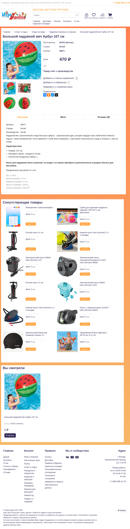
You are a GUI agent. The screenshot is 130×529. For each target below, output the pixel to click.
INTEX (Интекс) (66, 42)
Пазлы (27, 464)
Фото (63, 117)
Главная (36, 21)
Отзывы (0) (104, 117)
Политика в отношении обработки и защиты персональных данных (54, 481)
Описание (22, 117)
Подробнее (30, 224)
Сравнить (102, 16)
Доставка (47, 21)
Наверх (122, 510)
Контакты (67, 21)
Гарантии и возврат (41, 24)
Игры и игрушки (31, 457)
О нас (76, 21)
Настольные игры (32, 460)
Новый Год (29, 495)
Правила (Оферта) (53, 463)
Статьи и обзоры (10, 466)
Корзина (110, 16)
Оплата (57, 21)
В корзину (10, 435)
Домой (6, 457)
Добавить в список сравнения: (58, 78)
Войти (86, 16)
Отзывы (6, 472)
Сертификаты (9, 469)
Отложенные (93, 16)
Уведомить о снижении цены (57, 87)
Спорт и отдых (30, 467)
